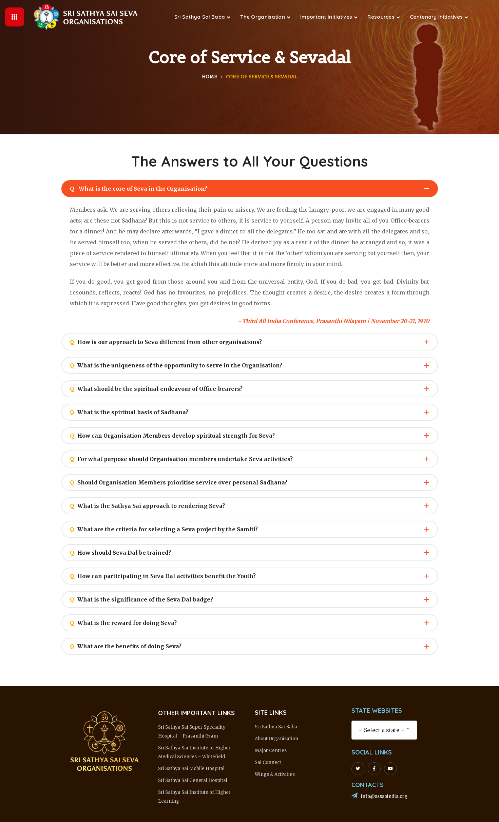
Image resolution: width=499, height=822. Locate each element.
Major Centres (271, 750)
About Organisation (276, 739)
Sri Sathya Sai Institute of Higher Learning (194, 796)
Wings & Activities (275, 774)
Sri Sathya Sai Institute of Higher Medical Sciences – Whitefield (194, 752)
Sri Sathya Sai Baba (276, 727)
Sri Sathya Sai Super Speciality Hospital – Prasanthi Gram (192, 731)
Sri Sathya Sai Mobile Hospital (191, 768)
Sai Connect (268, 762)
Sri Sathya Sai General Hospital (192, 780)
